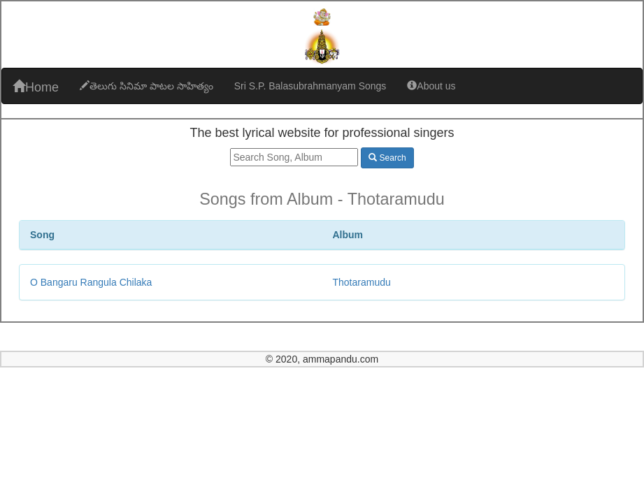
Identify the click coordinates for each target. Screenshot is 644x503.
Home (36, 87)
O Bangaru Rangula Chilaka (91, 282)
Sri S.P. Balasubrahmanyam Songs (310, 86)
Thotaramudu (362, 282)
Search (387, 158)
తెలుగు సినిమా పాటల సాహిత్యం (146, 86)
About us (431, 86)
